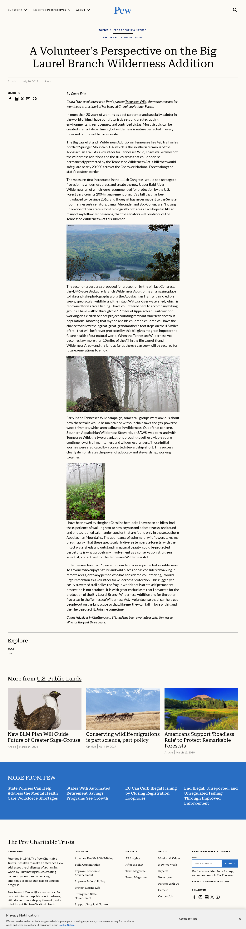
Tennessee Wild (135, 101)
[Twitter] (212, 897)
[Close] (240, 919)
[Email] (207, 863)
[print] (34, 98)
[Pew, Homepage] (123, 10)
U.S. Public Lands (59, 678)
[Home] (41, 842)
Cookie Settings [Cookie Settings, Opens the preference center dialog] (188, 918)
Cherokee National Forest (140, 167)
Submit (230, 863)
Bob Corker (148, 204)
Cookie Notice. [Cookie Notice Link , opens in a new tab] (67, 925)
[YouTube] (217, 897)
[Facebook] (194, 897)
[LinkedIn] (206, 897)
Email (194, 857)
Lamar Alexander (120, 204)
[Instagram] (200, 897)
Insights (131, 851)
